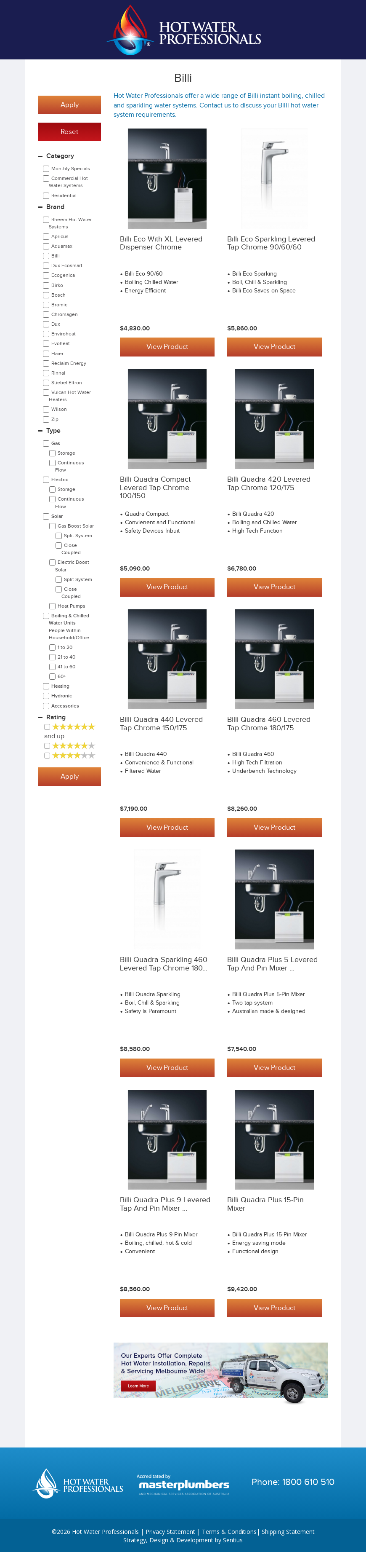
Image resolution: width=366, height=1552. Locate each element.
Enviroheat (63, 334)
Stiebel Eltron (66, 383)
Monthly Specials (70, 169)
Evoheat (60, 343)
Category (60, 156)
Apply (70, 105)
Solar (57, 516)
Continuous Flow (69, 466)
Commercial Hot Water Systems (68, 181)
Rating (56, 717)
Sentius (233, 1539)
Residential (64, 195)
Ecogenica (63, 275)
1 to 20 (65, 647)
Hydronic (61, 696)
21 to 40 (66, 657)
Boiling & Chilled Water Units (69, 626)
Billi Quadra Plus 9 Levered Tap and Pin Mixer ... (165, 1203)
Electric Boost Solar (72, 565)
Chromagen (64, 314)
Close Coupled (71, 548)
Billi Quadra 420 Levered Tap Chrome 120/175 (268, 483)
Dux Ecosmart (66, 265)
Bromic (59, 305)
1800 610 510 (308, 1481)
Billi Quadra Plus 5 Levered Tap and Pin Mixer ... (272, 964)
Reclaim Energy (68, 363)
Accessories (65, 706)
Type (53, 431)
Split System (78, 536)
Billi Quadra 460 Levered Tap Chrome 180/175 (268, 723)
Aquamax (61, 246)
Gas (55, 443)
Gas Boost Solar (76, 526)
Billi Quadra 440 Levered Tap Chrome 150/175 (161, 723)
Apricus (60, 236)
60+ (62, 676)
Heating (60, 686)
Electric (59, 480)
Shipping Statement (288, 1531)
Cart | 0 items (323, 29)
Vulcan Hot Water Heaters (70, 395)
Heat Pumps (71, 606)
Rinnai (58, 373)
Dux (55, 324)
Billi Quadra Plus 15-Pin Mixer (265, 1203)
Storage (66, 453)
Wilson (59, 409)
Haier (57, 354)
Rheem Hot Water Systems (70, 223)
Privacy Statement (170, 1531)
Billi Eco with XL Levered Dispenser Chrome (161, 243)
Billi (55, 256)
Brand (55, 207)
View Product (167, 347)
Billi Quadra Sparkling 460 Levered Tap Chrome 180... (163, 964)
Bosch (58, 295)
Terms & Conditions (229, 1531)
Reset (69, 132)
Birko (57, 285)
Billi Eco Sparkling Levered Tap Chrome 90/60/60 (271, 243)
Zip (54, 419)
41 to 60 (66, 667)
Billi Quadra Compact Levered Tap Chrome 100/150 (155, 488)
